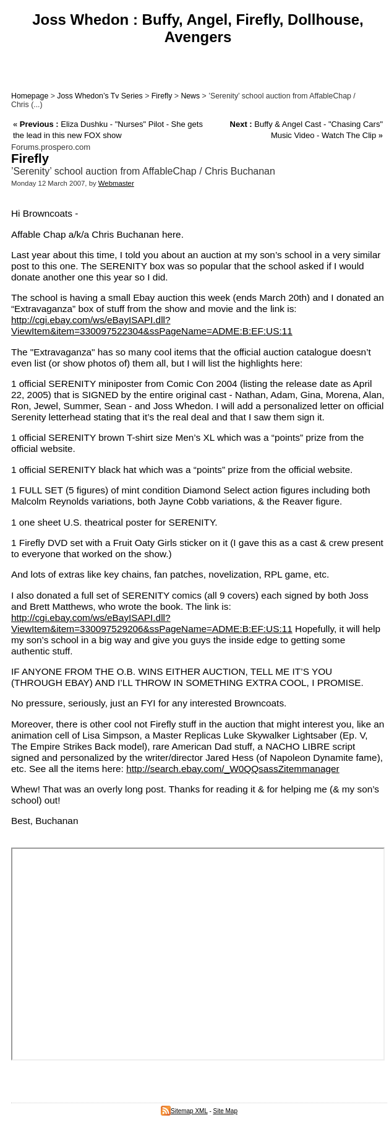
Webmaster (116, 183)
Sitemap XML (184, 1111)
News (190, 96)
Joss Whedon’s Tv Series (99, 96)
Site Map (225, 1111)
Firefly (162, 96)
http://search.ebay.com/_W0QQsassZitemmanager (233, 768)
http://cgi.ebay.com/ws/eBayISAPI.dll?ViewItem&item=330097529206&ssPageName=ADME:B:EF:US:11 (152, 623)
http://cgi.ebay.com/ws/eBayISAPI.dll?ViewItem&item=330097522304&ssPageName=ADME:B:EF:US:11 (152, 325)
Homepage (29, 96)
